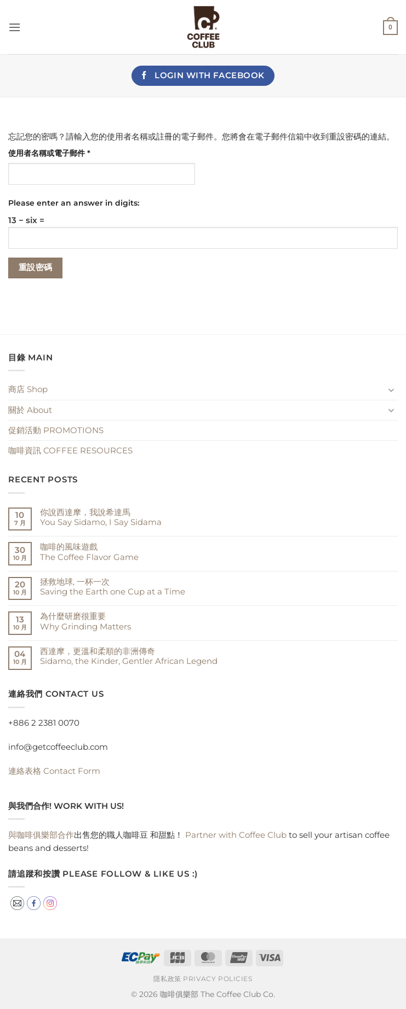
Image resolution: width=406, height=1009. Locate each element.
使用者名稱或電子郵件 (53, 154)
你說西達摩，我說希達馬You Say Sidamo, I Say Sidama (101, 517)
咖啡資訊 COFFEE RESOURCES (70, 450)
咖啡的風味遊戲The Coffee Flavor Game (89, 552)
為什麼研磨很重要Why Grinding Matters (85, 621)
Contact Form (54, 771)
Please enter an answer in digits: (73, 203)
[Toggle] (391, 389)
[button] (14, 27)
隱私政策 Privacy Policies (202, 979)
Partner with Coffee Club (236, 835)
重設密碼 (36, 267)
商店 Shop (28, 389)
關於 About (30, 410)
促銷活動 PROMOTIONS (56, 430)
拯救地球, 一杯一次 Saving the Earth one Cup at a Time (112, 587)
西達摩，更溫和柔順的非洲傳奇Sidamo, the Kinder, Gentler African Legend (129, 656)
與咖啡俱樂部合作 (41, 835)
